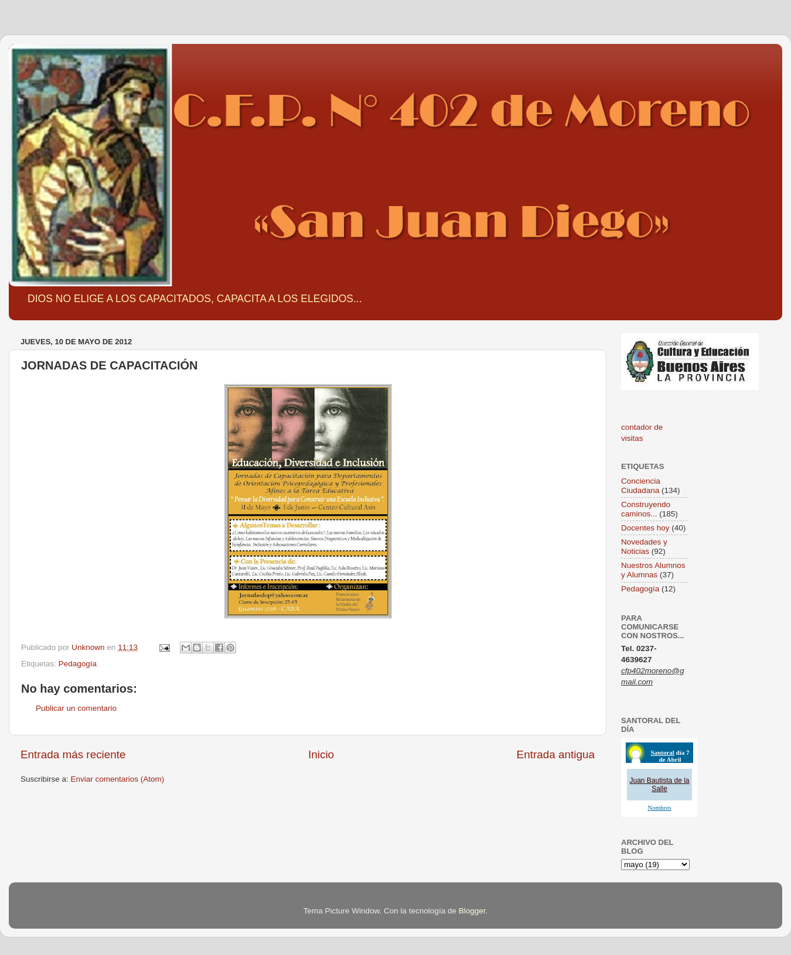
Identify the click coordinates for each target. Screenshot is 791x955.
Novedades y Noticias (644, 547)
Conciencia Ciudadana (640, 486)
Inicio (321, 754)
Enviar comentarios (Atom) (118, 779)
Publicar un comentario (76, 708)
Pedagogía (78, 663)
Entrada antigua (556, 754)
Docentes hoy (645, 527)
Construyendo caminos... (645, 509)
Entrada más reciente (73, 754)
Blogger (472, 910)
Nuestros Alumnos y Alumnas (653, 570)
